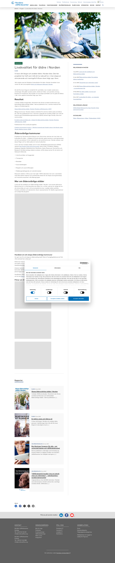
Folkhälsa (42, 5)
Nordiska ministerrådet (62, 552)
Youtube (58, 529)
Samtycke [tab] (35, 268)
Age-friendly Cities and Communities (29, 146)
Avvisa (36, 298)
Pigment (85, 536)
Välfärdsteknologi (65, 5)
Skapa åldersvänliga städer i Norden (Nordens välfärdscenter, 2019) (34, 109)
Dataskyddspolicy (82, 529)
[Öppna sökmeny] (103, 5)
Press (78, 528)
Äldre (74, 118)
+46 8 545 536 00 (22, 531)
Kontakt (98, 5)
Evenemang (73, 2)
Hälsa (86, 118)
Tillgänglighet (93, 118)
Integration (85, 5)
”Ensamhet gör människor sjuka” (88, 82)
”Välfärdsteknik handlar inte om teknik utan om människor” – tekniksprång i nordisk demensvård (45, 475)
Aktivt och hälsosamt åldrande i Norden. (42, 84)
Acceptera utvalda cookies (57, 298)
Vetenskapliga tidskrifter (90, 2)
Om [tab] (79, 268)
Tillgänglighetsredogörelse (84, 531)
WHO (98, 118)
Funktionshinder (52, 5)
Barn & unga (33, 5)
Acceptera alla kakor (78, 298)
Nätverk (80, 2)
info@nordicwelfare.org (21, 533)
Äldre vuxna (76, 5)
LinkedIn (58, 531)
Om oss (92, 5)
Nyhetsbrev (59, 533)
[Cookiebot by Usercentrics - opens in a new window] (82, 263)
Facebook (59, 528)
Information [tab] (57, 268)
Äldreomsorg (80, 118)
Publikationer (65, 2)
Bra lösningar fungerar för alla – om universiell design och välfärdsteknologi (46, 448)
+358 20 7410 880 (22, 539)
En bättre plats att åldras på (43, 418)
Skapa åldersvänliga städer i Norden (46, 391)
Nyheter (59, 2)
